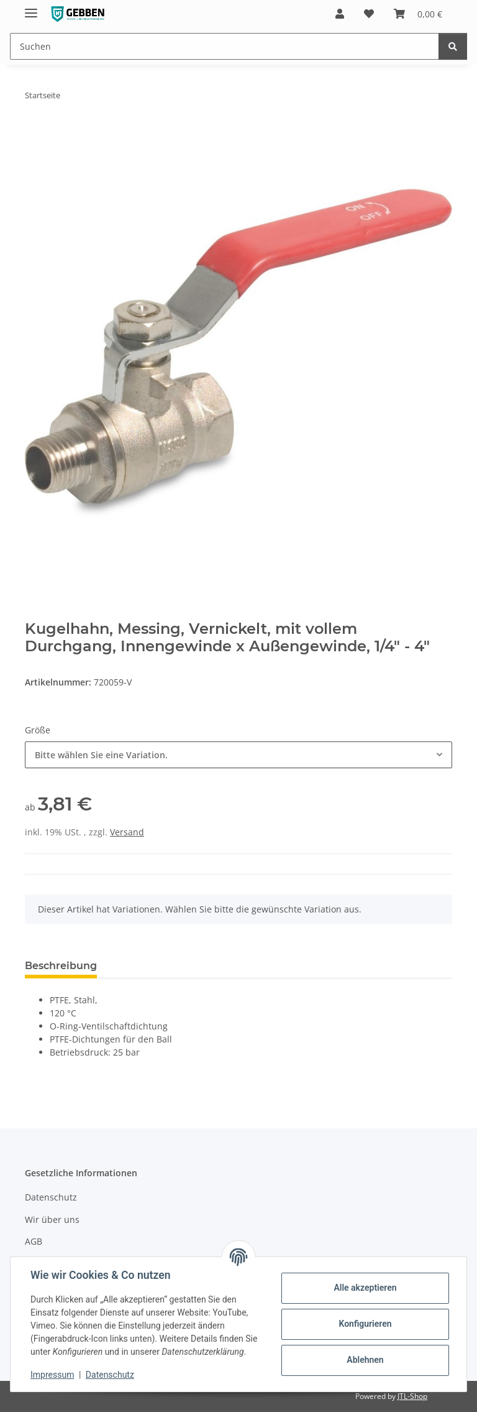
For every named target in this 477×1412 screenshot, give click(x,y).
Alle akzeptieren (365, 1288)
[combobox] (238, 754)
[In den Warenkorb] (35, 134)
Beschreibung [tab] (61, 966)
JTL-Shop (412, 1396)
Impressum (52, 1375)
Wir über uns (52, 1219)
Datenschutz (110, 1375)
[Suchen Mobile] (224, 46)
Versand (127, 832)
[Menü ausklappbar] (31, 8)
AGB (33, 1241)
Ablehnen (365, 1360)
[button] (339, 13)
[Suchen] (452, 46)
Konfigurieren (364, 1324)
